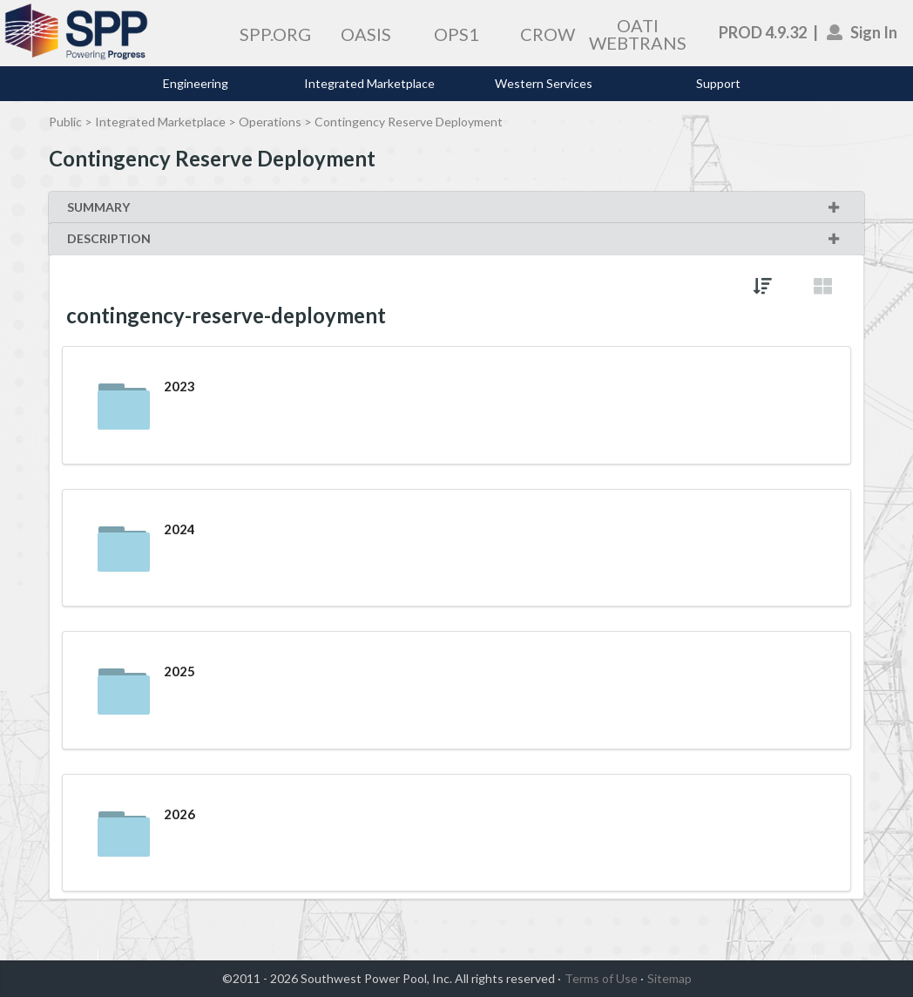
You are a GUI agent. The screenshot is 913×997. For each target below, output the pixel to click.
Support (718, 83)
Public (65, 121)
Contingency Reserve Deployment (408, 121)
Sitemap (669, 978)
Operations (270, 121)
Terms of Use (601, 978)
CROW (547, 34)
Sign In (862, 32)
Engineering (195, 83)
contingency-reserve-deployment (226, 315)
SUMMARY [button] (454, 207)
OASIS (366, 34)
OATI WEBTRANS (637, 34)
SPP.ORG (275, 34)
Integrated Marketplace (369, 83)
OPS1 (456, 34)
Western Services (543, 83)
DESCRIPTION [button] (454, 238)
